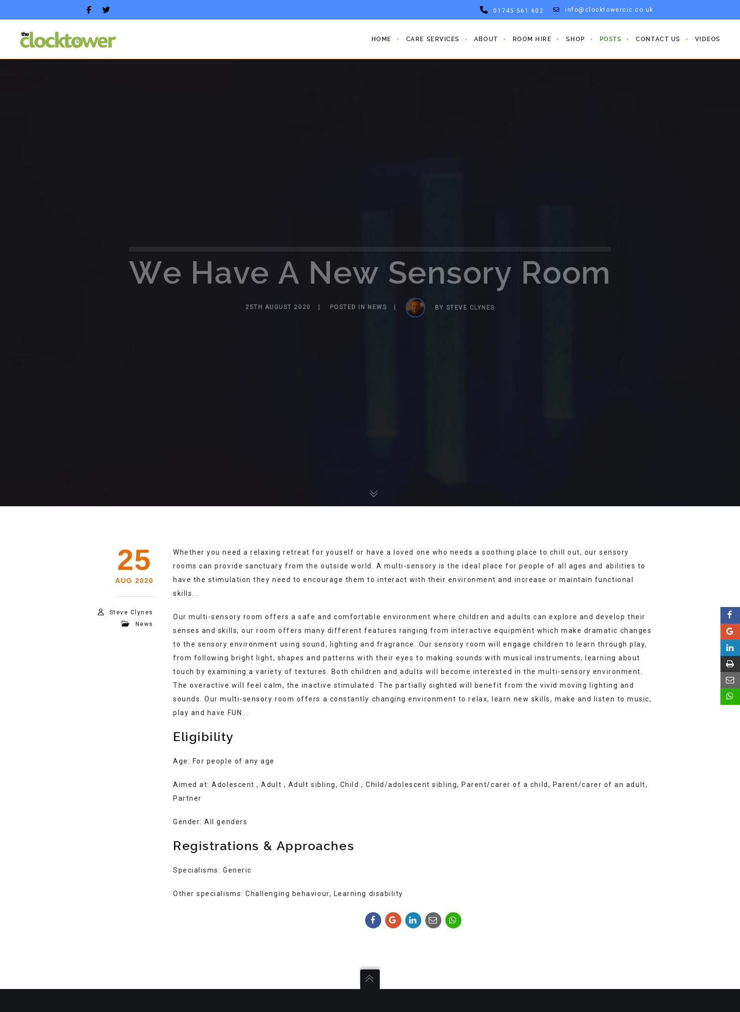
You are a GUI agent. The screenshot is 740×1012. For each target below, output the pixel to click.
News (144, 624)
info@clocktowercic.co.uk (603, 10)
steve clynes (131, 612)
